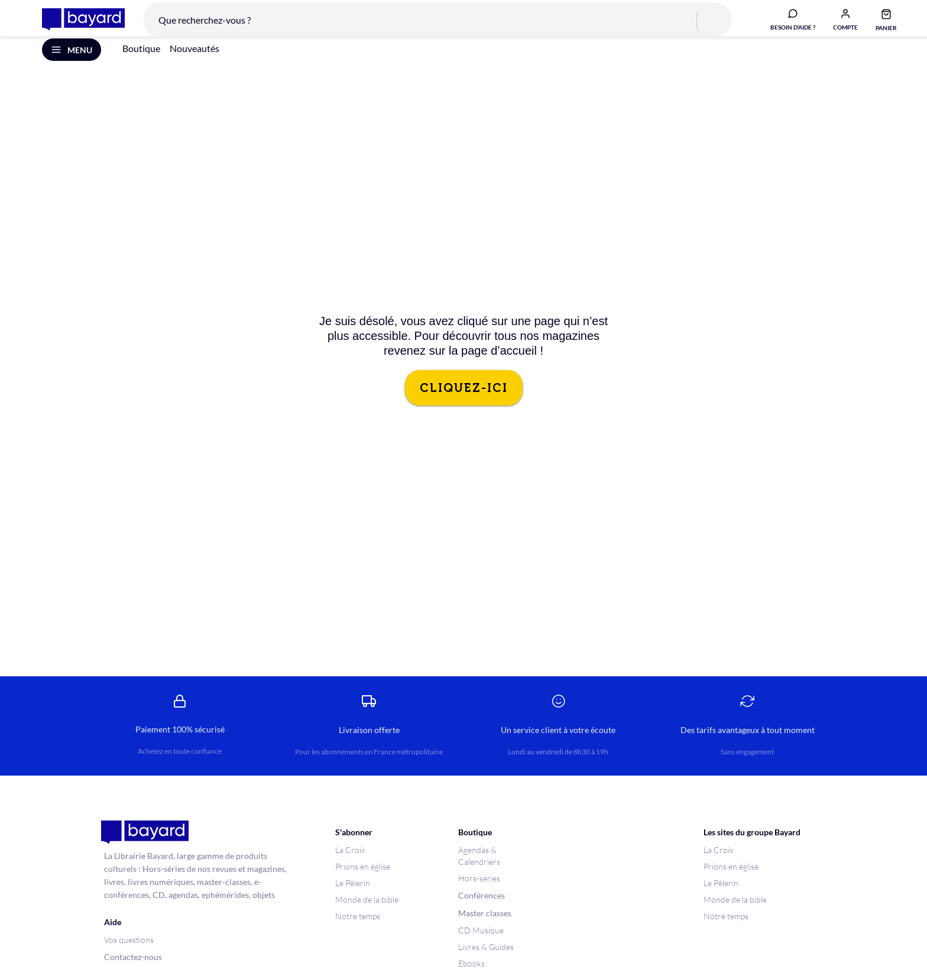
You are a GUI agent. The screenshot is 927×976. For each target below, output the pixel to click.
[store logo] (74, 26)
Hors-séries (479, 894)
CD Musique (481, 946)
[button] (836, 25)
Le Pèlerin (352, 899)
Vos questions (129, 956)
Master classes (484, 929)
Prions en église (362, 882)
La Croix (350, 866)
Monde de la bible (366, 915)
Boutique (141, 64)
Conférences (481, 911)
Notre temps (357, 932)
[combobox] (428, 26)
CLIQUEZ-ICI (464, 404)
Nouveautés (194, 64)
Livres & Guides (486, 963)
